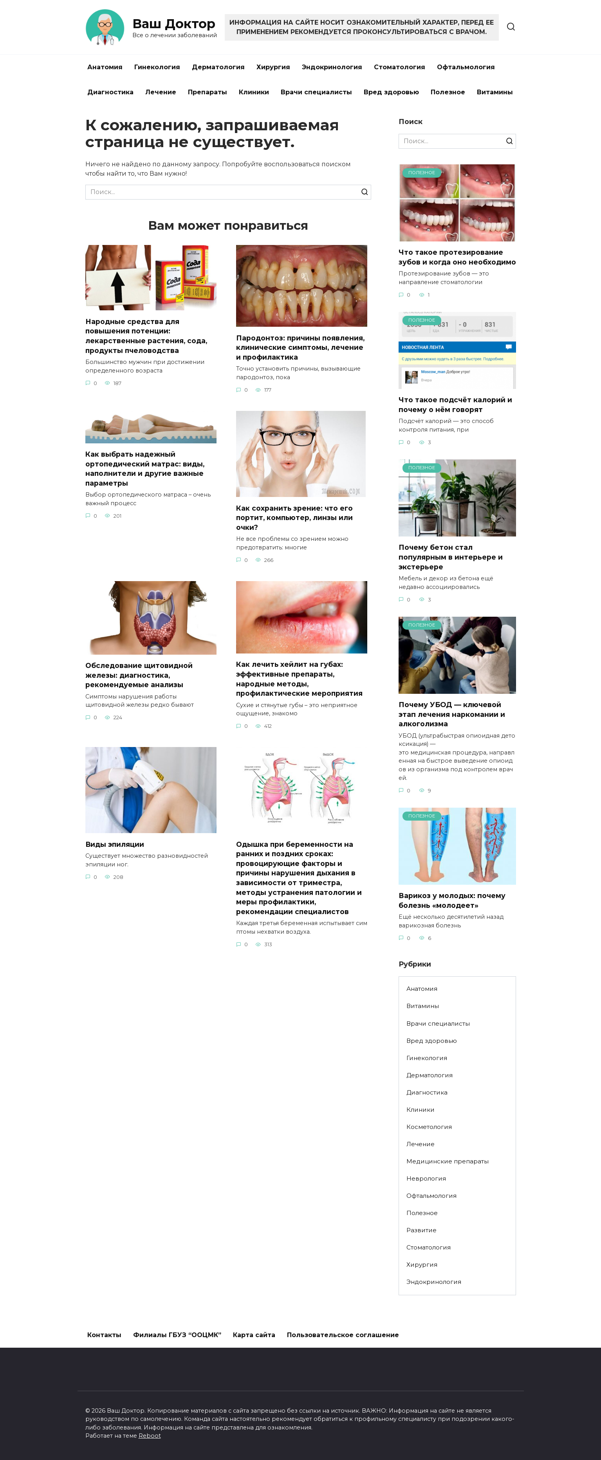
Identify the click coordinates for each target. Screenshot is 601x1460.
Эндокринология (332, 67)
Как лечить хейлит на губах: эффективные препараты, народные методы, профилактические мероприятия (299, 678)
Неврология (426, 1178)
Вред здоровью (391, 92)
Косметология (429, 1127)
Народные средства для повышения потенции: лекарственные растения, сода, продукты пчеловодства (146, 335)
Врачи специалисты (316, 92)
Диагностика (110, 92)
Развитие (421, 1230)
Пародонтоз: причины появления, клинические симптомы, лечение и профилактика (301, 347)
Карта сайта (254, 1335)
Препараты (207, 92)
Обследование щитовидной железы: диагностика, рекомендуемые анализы (139, 675)
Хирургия (273, 67)
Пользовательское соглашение (343, 1335)
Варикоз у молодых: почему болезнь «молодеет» (452, 900)
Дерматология (218, 67)
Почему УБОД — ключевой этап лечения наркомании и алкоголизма (452, 714)
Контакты (104, 1335)
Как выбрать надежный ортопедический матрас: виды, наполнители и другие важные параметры (145, 468)
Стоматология (399, 67)
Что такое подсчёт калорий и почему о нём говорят (455, 405)
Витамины (495, 92)
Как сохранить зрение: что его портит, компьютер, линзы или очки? (295, 517)
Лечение (160, 92)
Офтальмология (466, 67)
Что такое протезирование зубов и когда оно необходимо (457, 257)
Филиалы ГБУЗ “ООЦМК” (177, 1335)
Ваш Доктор (173, 23)
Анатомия (105, 67)
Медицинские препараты (447, 1161)
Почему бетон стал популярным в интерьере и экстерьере (451, 557)
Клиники (254, 92)
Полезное (448, 92)
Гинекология (157, 67)
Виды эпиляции (115, 844)
